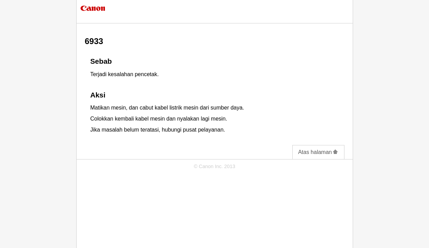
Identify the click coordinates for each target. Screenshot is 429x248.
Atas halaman (318, 152)
